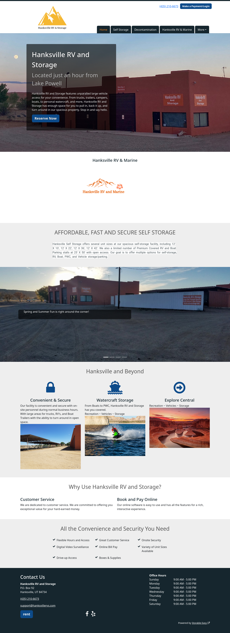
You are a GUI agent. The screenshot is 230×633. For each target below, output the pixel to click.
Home (103, 30)
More (201, 30)
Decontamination (145, 30)
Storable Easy (201, 623)
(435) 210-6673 (169, 6)
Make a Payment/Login (195, 6)
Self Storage (120, 30)
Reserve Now (46, 118)
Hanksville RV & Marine (177, 30)
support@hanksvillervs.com (38, 605)
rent (26, 614)
